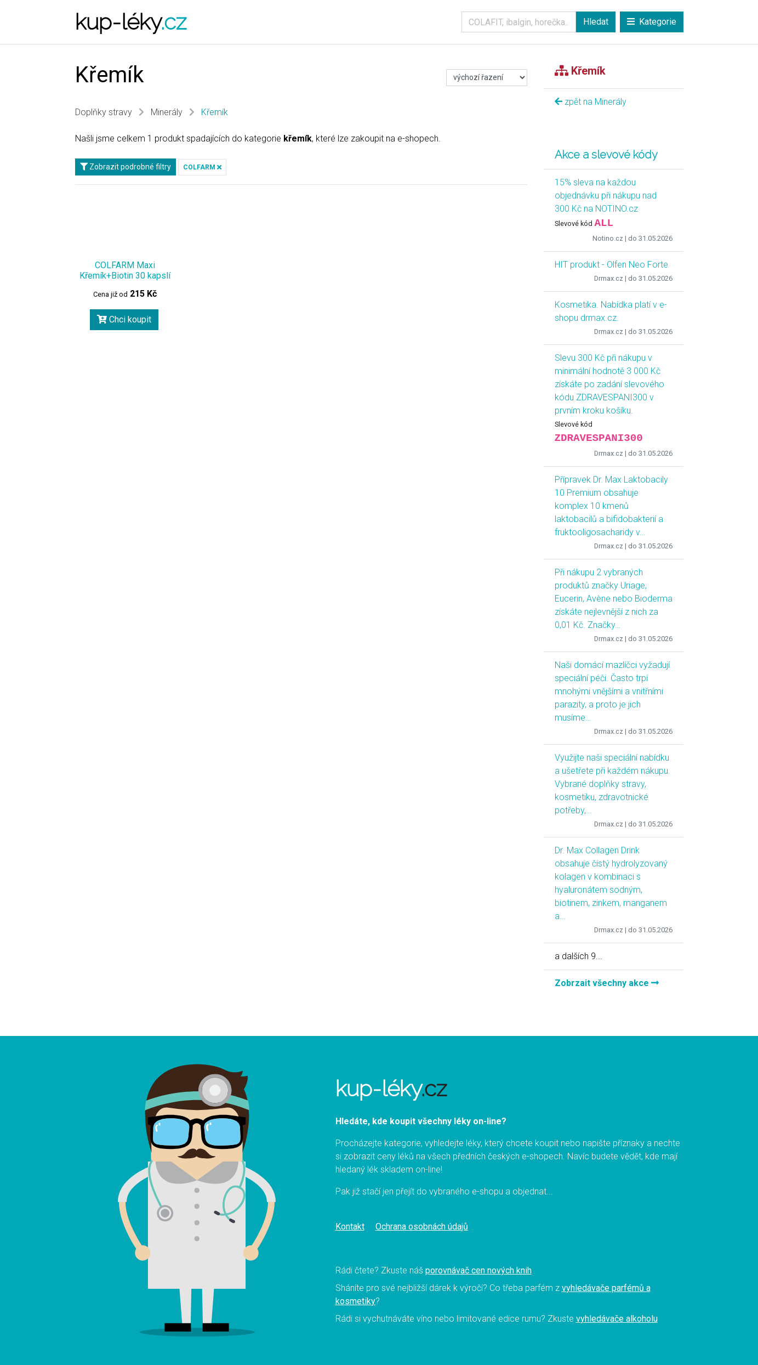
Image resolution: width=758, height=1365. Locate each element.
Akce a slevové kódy (606, 154)
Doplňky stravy (103, 112)
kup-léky (130, 22)
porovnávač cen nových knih (478, 1270)
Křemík (214, 112)
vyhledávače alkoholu (617, 1318)
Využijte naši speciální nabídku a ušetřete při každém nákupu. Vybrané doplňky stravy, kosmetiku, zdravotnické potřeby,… (612, 783)
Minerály (167, 112)
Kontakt (349, 1226)
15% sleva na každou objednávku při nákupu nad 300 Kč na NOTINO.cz (606, 195)
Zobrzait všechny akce (607, 983)
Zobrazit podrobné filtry (125, 166)
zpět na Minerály (590, 102)
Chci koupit (124, 319)
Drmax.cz (608, 278)
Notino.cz (607, 238)
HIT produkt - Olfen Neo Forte (611, 264)
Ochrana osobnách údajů (421, 1226)
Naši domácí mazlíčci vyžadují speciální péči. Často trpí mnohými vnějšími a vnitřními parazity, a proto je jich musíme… (612, 691)
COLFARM (202, 167)
